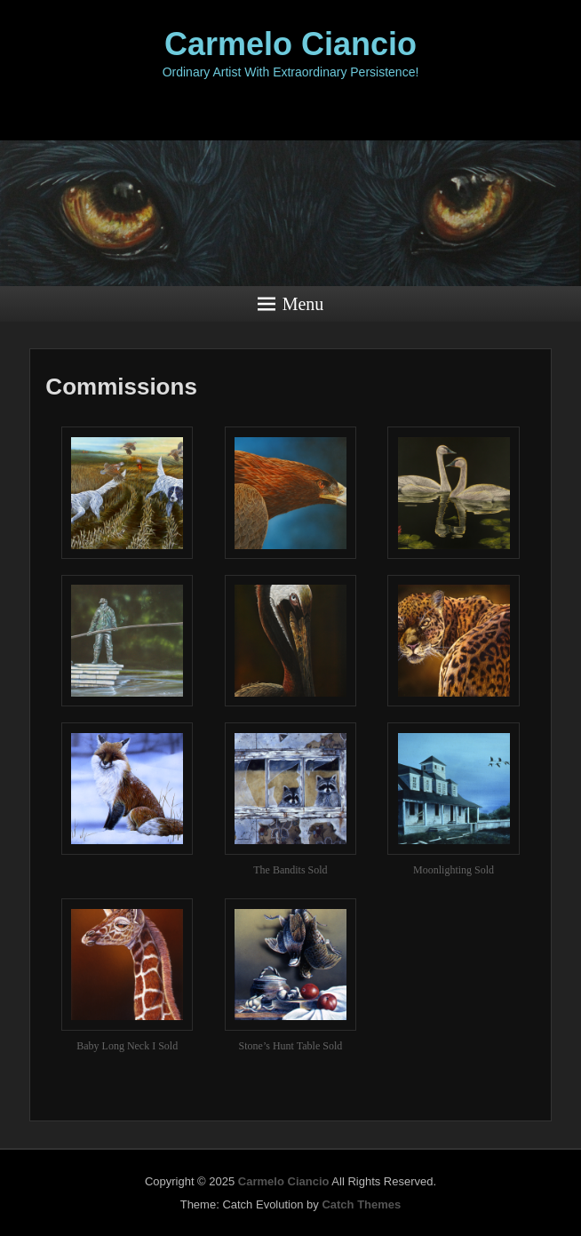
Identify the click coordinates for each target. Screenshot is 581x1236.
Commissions (121, 386)
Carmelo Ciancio (290, 44)
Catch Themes (361, 1204)
